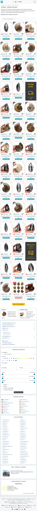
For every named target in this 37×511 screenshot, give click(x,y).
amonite (16, 34)
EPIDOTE (23, 433)
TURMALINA (24, 461)
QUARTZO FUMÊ (24, 452)
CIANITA (23, 429)
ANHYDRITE (23, 423)
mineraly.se (29, 507)
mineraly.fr (5, 505)
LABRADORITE (24, 442)
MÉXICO (5, 407)
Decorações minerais (8, 324)
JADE (4, 439)
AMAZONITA (6, 421)
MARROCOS (6, 406)
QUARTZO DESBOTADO (8, 454)
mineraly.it (30, 505)
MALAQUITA (23, 446)
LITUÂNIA (23, 404)
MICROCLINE (24, 447)
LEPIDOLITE (5, 444)
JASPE (22, 439)
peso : (3, 376)
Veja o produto (6, 39)
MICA (4, 447)
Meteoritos (5, 338)
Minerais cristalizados (8, 326)
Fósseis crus (6, 332)
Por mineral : (4, 367)
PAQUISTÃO (5, 409)
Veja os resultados (18, 392)
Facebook (14, 501)
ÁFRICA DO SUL (6, 412)
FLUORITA (5, 436)
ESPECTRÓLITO (6, 434)
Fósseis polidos (7, 333)
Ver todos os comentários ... (29, 493)
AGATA (23, 419)
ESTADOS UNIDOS (25, 411)
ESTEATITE (23, 434)
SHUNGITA (5, 459)
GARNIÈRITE (24, 436)
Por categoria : (5, 352)
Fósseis (5, 330)
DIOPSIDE (23, 431)
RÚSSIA (23, 409)
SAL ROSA (5, 457)
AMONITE (5, 423)
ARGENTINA (24, 399)
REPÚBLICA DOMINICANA (8, 402)
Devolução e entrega (31, 498)
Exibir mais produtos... (18, 304)
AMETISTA (23, 421)
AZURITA (5, 426)
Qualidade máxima (7, 342)
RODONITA (5, 456)
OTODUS (23, 449)
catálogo (4, 5)
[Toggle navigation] (35, 1)
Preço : (3, 372)
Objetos (5, 328)
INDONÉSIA (6, 404)
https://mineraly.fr (23, 503)
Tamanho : (4, 380)
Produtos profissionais (8, 344)
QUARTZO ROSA (24, 454)
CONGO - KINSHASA (25, 401)
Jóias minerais (6, 336)
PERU (22, 407)
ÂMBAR (23, 462)
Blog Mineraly (8, 501)
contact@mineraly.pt (14, 503)
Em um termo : (5, 362)
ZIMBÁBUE (23, 412)
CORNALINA (5, 431)
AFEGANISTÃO (6, 399)
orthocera (4, 34)
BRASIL (5, 401)
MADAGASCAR (24, 406)
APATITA (5, 424)
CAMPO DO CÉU (24, 428)
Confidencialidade (15, 498)
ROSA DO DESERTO (25, 456)
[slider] (2, 374)
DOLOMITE (5, 433)
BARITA (23, 426)
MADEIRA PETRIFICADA (8, 446)
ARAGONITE (23, 424)
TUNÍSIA (5, 411)
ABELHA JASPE (6, 419)
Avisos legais (9, 498)
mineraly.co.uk (13, 505)
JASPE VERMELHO (25, 441)
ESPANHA (23, 402)
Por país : (21, 367)
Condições (3, 498)
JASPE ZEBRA (6, 442)
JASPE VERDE (6, 441)
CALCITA (5, 428)
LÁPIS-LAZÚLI (24, 444)
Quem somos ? (23, 498)
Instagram (20, 501)
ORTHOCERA (6, 449)
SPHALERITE (23, 459)
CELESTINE (5, 429)
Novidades (5, 341)
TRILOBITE (5, 461)
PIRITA (5, 451)
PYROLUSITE (24, 451)
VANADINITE (6, 462)
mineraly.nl (14, 507)
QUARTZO (5, 452)
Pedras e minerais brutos (9, 323)
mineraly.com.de (22, 505)
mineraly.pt (21, 507)
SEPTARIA (23, 457)
